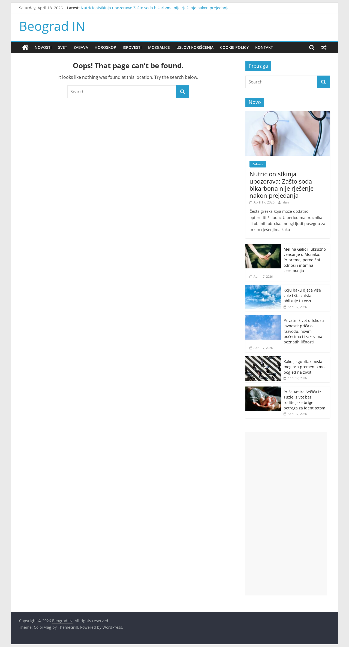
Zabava (81, 47)
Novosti (43, 47)
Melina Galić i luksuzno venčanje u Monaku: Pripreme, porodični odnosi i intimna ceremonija (305, 260)
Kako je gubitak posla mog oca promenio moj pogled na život (305, 367)
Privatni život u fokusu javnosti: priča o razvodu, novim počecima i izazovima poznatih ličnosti (304, 331)
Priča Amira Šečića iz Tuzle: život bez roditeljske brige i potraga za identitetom (304, 400)
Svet (62, 47)
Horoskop (105, 47)
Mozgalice (159, 47)
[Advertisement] (286, 513)
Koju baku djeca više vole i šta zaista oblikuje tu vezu (302, 295)
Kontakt (264, 47)
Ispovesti (132, 47)
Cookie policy (234, 47)
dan (286, 202)
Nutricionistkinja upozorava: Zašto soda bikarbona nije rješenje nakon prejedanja (155, 7)
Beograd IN (52, 25)
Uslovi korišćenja (194, 47)
